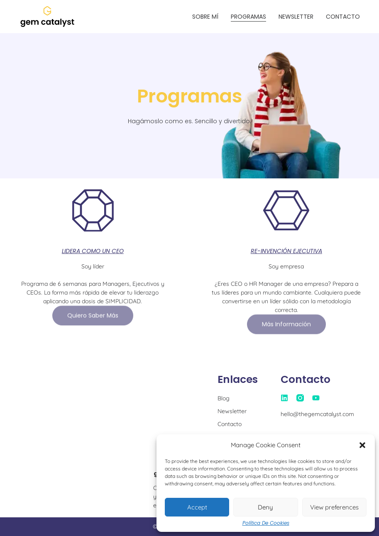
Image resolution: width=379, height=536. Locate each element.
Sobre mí (205, 16)
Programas (248, 16)
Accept (197, 507)
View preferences (334, 507)
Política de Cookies (265, 523)
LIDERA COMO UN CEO (93, 251)
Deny (265, 507)
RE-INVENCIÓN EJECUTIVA (286, 251)
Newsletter (296, 16)
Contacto (343, 16)
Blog (224, 398)
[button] (362, 445)
